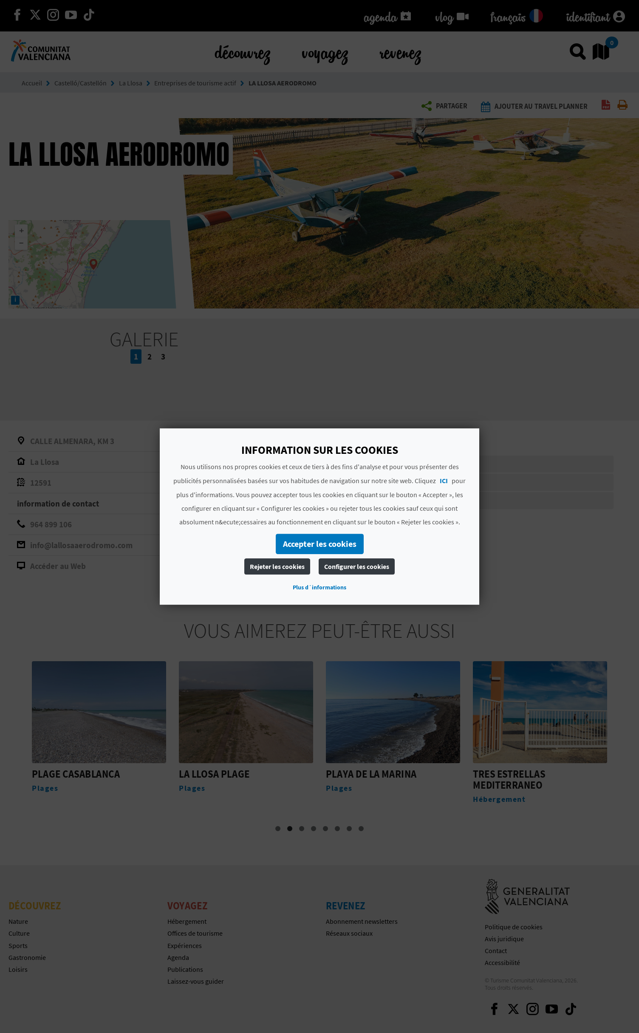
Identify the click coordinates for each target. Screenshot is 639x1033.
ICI (444, 480)
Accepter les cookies (319, 543)
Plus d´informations (319, 587)
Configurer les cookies (356, 566)
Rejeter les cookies (277, 566)
